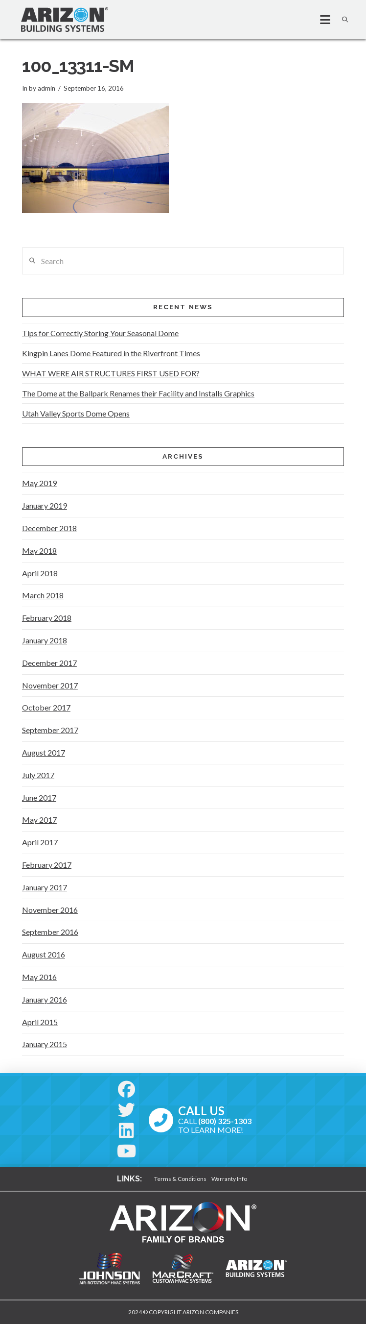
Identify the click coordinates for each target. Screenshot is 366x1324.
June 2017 (39, 797)
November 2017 (50, 685)
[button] (321, 19)
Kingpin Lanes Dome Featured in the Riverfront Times (111, 353)
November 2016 (50, 909)
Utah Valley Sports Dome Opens (76, 413)
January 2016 (44, 999)
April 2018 (40, 573)
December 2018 (49, 528)
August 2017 (43, 752)
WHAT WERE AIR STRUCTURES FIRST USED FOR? (111, 373)
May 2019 (39, 483)
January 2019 (44, 505)
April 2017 (40, 842)
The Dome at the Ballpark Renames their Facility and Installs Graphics (138, 393)
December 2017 (49, 662)
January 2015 (44, 1044)
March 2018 (43, 595)
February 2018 (46, 617)
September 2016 (50, 931)
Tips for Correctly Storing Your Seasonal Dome (100, 333)
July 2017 (38, 775)
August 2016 (43, 954)
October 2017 (46, 707)
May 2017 (39, 819)
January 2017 (44, 887)
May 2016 (39, 976)
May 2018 (39, 550)
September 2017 (50, 730)
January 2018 (44, 640)
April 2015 (40, 1022)
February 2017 (46, 864)
